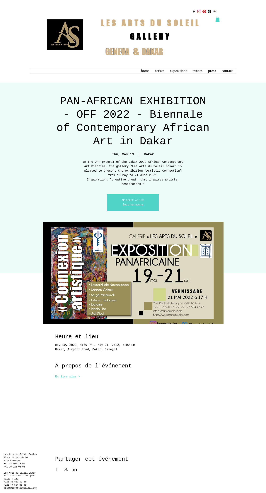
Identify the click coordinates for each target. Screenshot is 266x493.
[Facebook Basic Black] (194, 11)
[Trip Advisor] (214, 11)
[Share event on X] (66, 469)
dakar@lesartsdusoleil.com (20, 488)
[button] (217, 19)
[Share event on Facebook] (57, 469)
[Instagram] (199, 11)
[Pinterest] (204, 11)
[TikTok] (209, 11)
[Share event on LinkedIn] (75, 469)
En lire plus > (67, 376)
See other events (133, 205)
